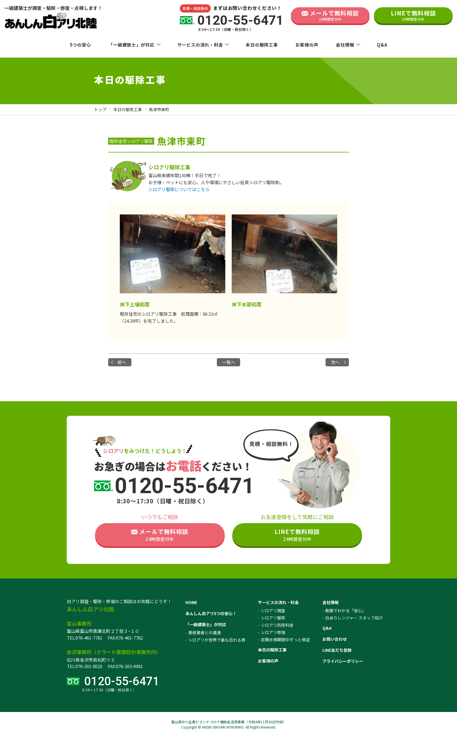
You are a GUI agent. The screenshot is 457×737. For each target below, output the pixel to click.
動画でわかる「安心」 (345, 610)
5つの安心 (80, 45)
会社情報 (345, 45)
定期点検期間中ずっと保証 (285, 639)
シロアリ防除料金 (277, 625)
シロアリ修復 (273, 632)
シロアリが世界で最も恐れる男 (216, 640)
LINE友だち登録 (336, 650)
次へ (335, 362)
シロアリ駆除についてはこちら (179, 189)
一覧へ (228, 362)
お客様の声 (307, 45)
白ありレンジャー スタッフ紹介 (354, 618)
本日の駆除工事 (262, 45)
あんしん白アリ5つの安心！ (211, 613)
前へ (121, 362)
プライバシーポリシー (342, 661)
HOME (191, 602)
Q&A (382, 45)
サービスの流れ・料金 (200, 45)
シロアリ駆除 (273, 618)
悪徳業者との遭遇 (204, 632)
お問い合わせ (334, 639)
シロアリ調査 (273, 610)
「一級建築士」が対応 (131, 45)
